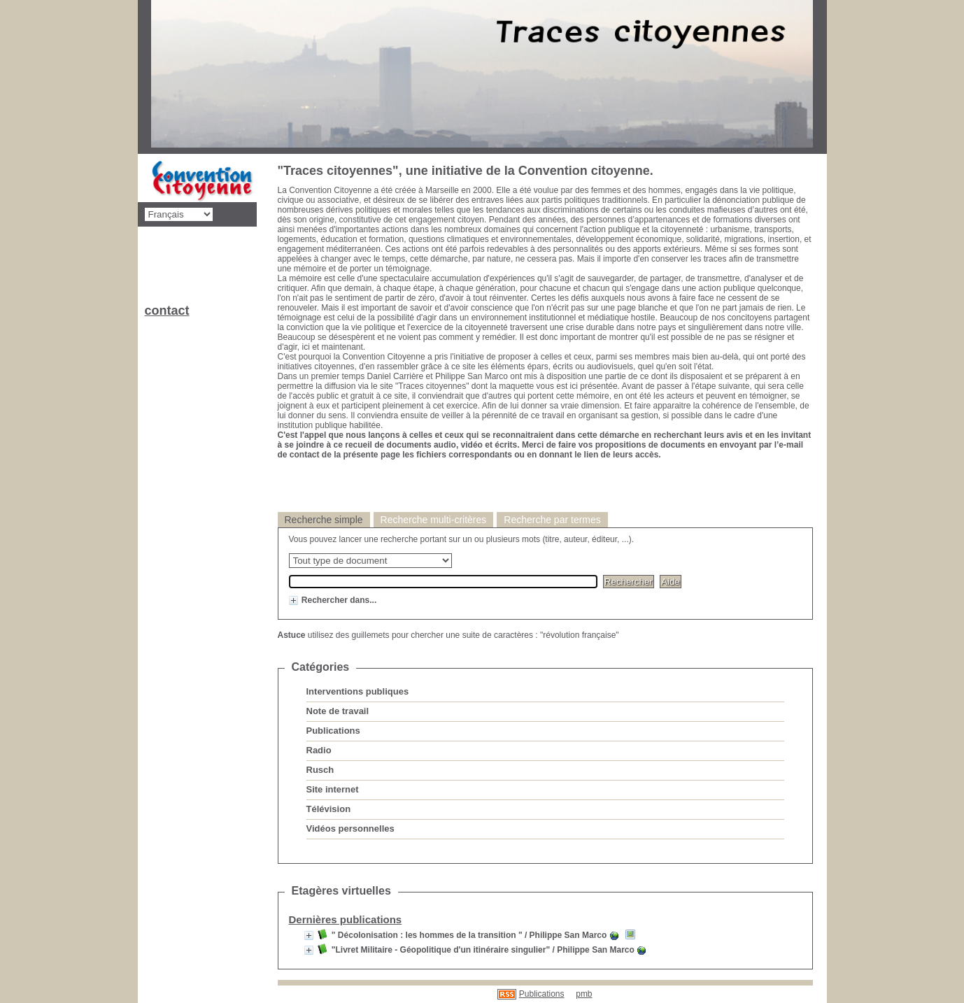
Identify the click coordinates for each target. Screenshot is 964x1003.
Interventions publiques (357, 691)
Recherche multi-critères (434, 519)
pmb (584, 994)
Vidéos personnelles (350, 828)
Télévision (328, 809)
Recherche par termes (552, 519)
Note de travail (337, 711)
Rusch (320, 769)
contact (167, 311)
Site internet (332, 789)
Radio (319, 750)
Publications (333, 730)
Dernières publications (345, 919)
